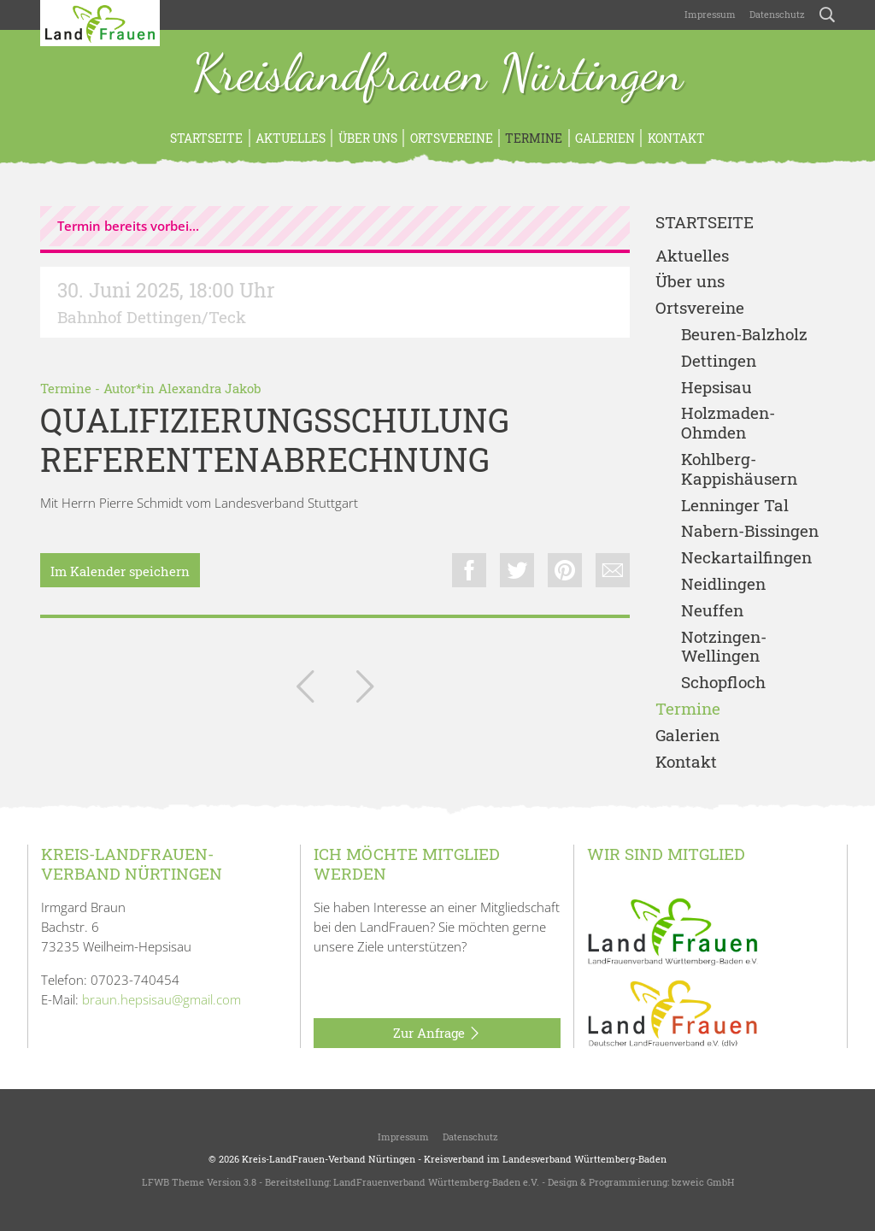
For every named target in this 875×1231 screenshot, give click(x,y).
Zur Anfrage (437, 1033)
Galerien (605, 138)
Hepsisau (716, 388)
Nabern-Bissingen (750, 531)
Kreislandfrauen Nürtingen (437, 75)
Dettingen (718, 361)
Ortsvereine (451, 138)
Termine (533, 138)
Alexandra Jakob (209, 388)
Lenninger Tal (735, 505)
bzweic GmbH (703, 1181)
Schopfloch (723, 682)
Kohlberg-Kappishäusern (739, 469)
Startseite (206, 138)
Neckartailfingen (746, 558)
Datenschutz (777, 14)
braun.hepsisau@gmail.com (161, 999)
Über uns (367, 138)
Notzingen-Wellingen (723, 647)
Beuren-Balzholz (744, 335)
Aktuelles (290, 138)
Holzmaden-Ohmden (728, 423)
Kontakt (676, 138)
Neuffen (712, 611)
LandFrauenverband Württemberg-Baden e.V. (436, 1181)
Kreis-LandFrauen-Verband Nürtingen (328, 1158)
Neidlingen (723, 584)
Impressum (710, 14)
